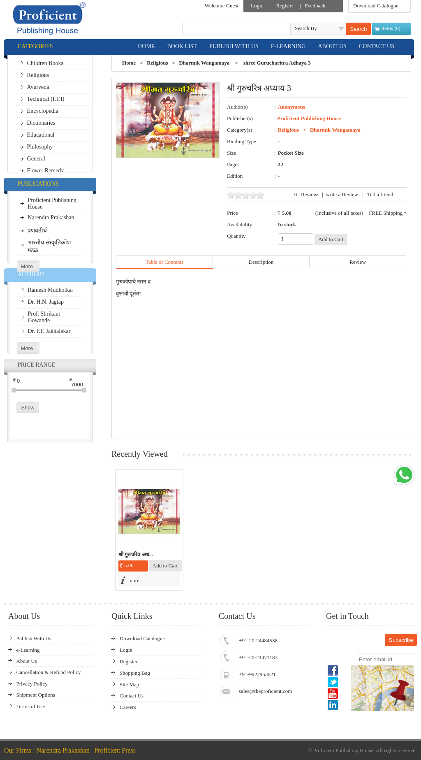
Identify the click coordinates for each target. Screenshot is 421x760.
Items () (390, 28)
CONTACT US (376, 46)
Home (129, 63)
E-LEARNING (288, 46)
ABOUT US (332, 46)
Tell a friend (380, 194)
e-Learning (28, 650)
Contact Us (131, 696)
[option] (149, 530)
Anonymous (291, 107)
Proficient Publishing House (309, 118)
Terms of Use (30, 706)
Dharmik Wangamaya (204, 63)
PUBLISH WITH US (234, 46)
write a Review (342, 194)
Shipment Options (35, 695)
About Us (26, 661)
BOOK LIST (182, 46)
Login (257, 5)
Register (285, 5)
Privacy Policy (32, 684)
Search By (306, 28)
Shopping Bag (135, 673)
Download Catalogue (375, 5)
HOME (146, 46)
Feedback (315, 5)
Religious (157, 63)
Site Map (129, 684)
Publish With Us (33, 638)
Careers (128, 707)
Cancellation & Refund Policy (48, 672)
